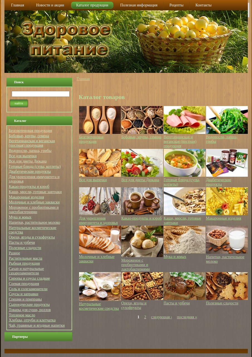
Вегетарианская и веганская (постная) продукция (32, 143)
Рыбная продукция (24, 263)
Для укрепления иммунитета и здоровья (98, 220)
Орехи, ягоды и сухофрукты (32, 237)
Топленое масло (22, 315)
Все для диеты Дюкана (28, 161)
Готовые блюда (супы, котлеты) (35, 166)
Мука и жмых (20, 217)
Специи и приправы (25, 299)
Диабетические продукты (30, 171)
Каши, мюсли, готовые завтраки (35, 192)
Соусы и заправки (23, 294)
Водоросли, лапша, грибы (30, 151)
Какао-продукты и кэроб (29, 186)
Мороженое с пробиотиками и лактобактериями (34, 209)
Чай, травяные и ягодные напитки (37, 325)
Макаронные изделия (26, 197)
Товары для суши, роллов (30, 310)
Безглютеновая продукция (30, 131)
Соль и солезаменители (28, 289)
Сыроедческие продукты (29, 304)
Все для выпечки (23, 156)
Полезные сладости (25, 248)
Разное (14, 253)
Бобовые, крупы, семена (29, 136)
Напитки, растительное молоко (34, 222)
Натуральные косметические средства (99, 306)
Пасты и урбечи (22, 242)
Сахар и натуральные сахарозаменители (26, 271)
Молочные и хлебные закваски (34, 202)
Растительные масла (26, 258)
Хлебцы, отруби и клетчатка (32, 320)
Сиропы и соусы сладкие (29, 278)
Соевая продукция (24, 284)
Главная (83, 79)
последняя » (187, 317)
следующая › (161, 317)
